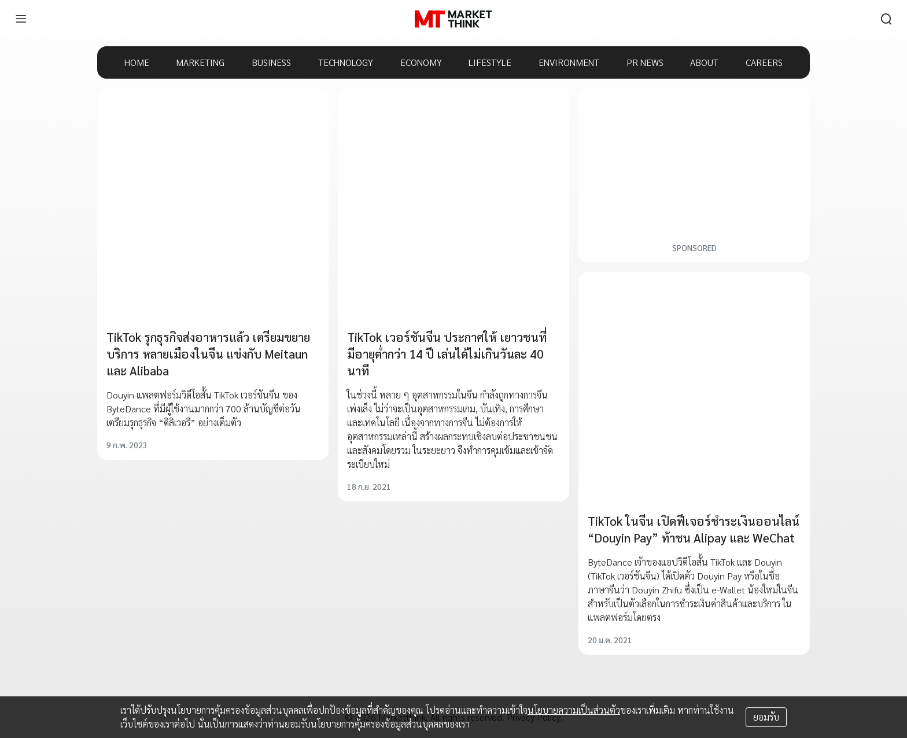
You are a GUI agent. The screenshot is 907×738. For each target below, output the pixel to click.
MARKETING (200, 62)
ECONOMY (421, 62)
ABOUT (704, 62)
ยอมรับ (766, 717)
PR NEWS (644, 62)
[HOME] (453, 19)
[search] (886, 19)
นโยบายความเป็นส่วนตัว (574, 710)
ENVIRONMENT (569, 62)
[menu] (20, 19)
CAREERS (764, 62)
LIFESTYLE (490, 62)
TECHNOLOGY (345, 62)
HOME (136, 62)
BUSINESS (271, 62)
